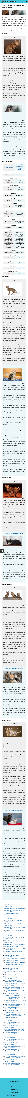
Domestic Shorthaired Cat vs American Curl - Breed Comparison (15, 998)
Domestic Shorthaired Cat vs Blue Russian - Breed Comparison (14, 1050)
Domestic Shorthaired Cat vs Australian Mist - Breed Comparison (14, 1033)
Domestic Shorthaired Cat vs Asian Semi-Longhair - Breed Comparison (14, 1030)
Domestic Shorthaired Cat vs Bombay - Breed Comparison (15, 1053)
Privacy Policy (14, 1081)
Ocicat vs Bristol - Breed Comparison (15, 975)
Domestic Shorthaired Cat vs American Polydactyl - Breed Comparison (15, 1008)
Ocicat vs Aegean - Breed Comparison (15, 908)
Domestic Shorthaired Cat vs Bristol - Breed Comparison (15, 1060)
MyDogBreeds (14, 1092)
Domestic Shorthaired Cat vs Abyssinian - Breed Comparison (13, 981)
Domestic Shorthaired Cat (12, 103)
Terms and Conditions (14, 1084)
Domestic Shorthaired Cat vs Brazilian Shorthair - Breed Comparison (15, 1057)
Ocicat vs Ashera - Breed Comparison (15, 944)
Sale (16, 37)
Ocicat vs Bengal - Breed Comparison (15, 958)
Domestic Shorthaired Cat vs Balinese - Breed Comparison (15, 1036)
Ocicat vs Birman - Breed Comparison (15, 962)
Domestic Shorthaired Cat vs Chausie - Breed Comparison (15, 991)
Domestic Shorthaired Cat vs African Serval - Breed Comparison (14, 988)
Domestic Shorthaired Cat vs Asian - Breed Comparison (14, 1026)
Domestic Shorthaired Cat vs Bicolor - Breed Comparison (15, 1043)
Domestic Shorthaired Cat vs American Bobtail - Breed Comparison (15, 994)
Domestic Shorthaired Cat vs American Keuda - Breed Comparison (15, 1001)
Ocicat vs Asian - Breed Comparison (14, 946)
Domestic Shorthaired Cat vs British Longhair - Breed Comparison (14, 1064)
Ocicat (12, 37)
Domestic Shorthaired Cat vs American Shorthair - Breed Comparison (15, 1011)
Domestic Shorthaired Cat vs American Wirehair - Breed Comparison (15, 1015)
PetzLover (14, 1086)
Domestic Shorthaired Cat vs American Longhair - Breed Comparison (15, 1005)
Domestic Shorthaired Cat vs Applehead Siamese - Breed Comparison (12, 1019)
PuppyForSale (14, 1089)
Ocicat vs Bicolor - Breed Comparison (15, 960)
